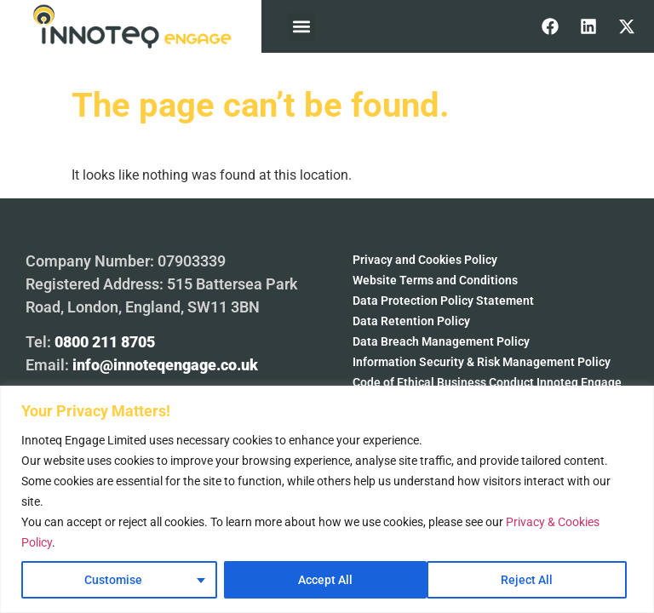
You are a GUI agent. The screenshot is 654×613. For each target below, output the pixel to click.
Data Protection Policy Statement (443, 300)
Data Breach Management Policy (441, 341)
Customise (113, 580)
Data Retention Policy (411, 321)
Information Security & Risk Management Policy (482, 362)
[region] (327, 499)
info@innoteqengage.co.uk (165, 365)
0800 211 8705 (104, 342)
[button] (301, 27)
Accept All (531, 580)
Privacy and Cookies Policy (425, 259)
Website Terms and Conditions (435, 280)
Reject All (324, 580)
